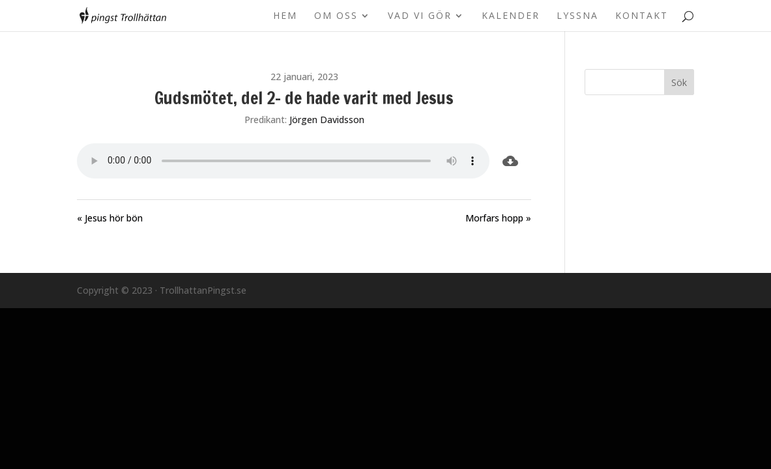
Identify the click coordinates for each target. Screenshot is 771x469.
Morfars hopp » (498, 218)
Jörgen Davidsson (326, 119)
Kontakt (641, 16)
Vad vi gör (420, 16)
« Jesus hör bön (110, 218)
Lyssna (577, 16)
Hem (285, 16)
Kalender (511, 16)
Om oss (336, 16)
